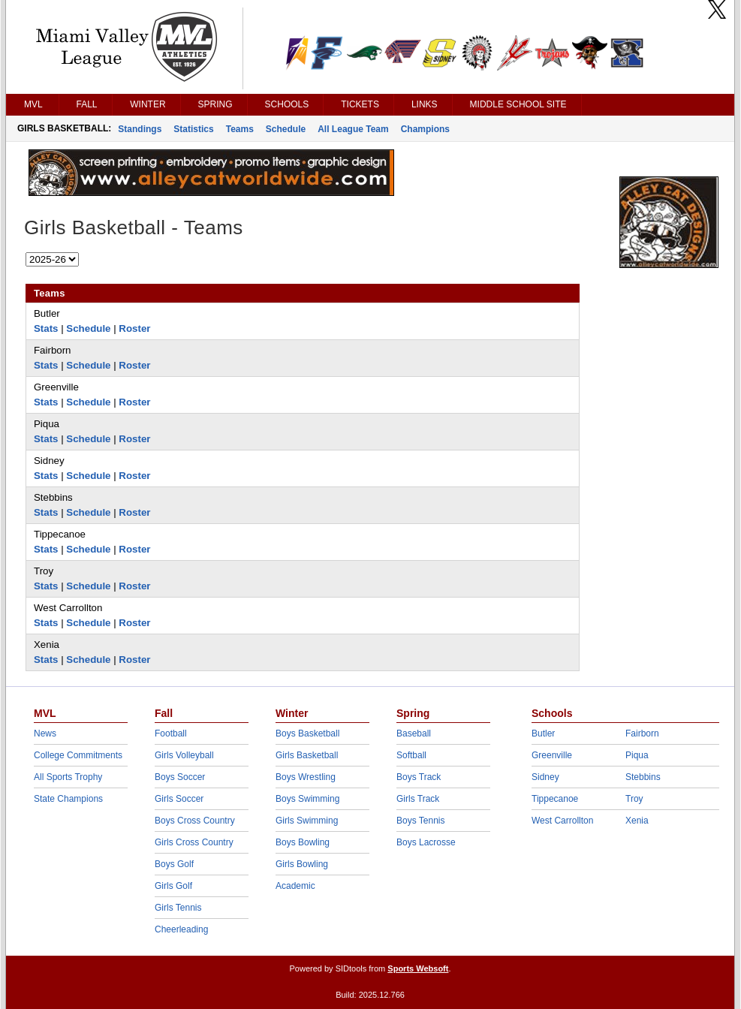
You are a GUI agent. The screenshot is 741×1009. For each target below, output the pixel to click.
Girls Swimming (307, 820)
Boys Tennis (420, 820)
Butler (543, 733)
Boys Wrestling (306, 777)
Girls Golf (173, 886)
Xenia (637, 820)
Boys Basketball (307, 733)
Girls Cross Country (194, 842)
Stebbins (643, 777)
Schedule (286, 129)
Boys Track (418, 777)
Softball (411, 755)
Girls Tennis (178, 907)
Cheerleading (181, 929)
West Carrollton (562, 820)
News (45, 733)
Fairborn (642, 733)
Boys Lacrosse (426, 842)
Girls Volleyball (184, 755)
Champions (425, 129)
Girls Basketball (307, 755)
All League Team (353, 129)
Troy (634, 799)
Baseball (413, 733)
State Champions (68, 799)
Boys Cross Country (195, 820)
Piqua (637, 755)
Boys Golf (174, 864)
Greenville (552, 755)
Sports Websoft (417, 968)
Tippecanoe (555, 799)
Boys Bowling (303, 842)
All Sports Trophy (68, 777)
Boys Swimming (307, 799)
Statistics (193, 129)
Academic (295, 886)
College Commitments (78, 755)
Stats (46, 328)
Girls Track (417, 799)
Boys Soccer (180, 777)
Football (171, 733)
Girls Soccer (179, 799)
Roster (134, 328)
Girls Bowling (302, 864)
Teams (240, 129)
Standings (139, 129)
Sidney (545, 777)
